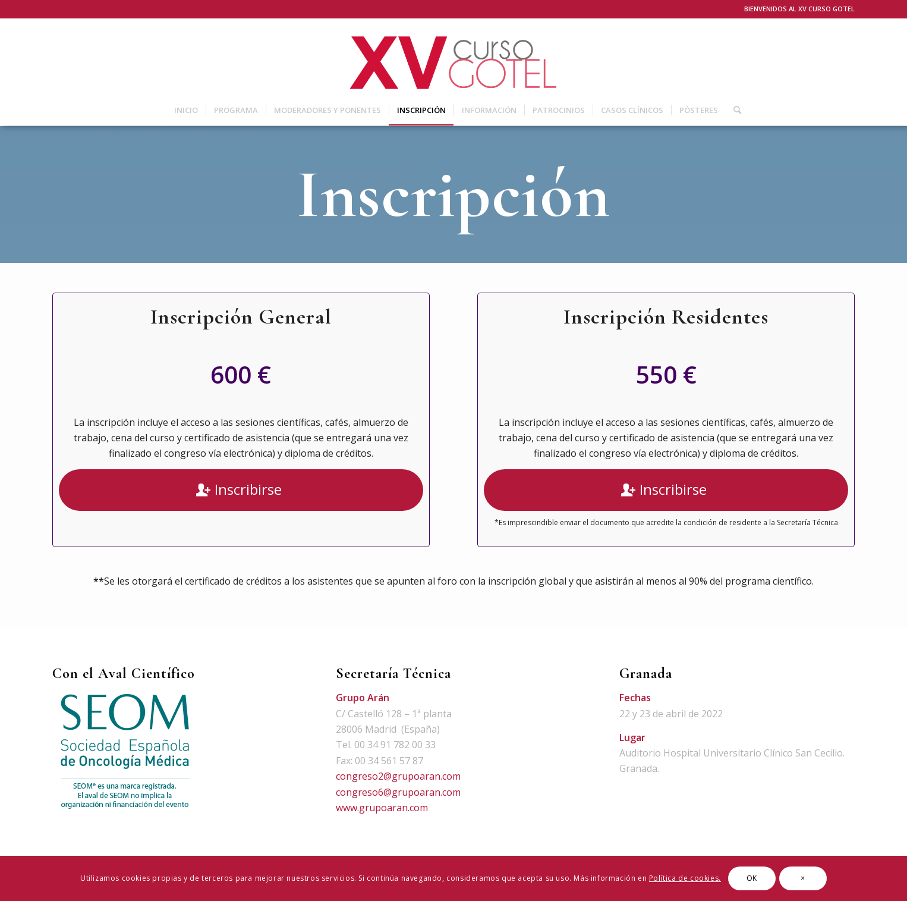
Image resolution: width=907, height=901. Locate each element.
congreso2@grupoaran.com (398, 776)
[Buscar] (733, 110)
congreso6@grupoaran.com (398, 792)
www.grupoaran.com (382, 807)
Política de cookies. (685, 878)
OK (752, 878)
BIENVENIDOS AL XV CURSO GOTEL (799, 8)
